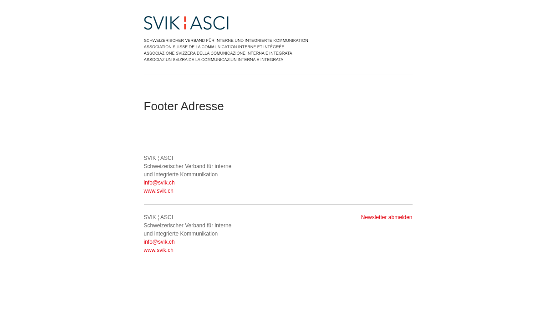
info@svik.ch (159, 182)
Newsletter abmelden (387, 217)
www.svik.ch (158, 191)
